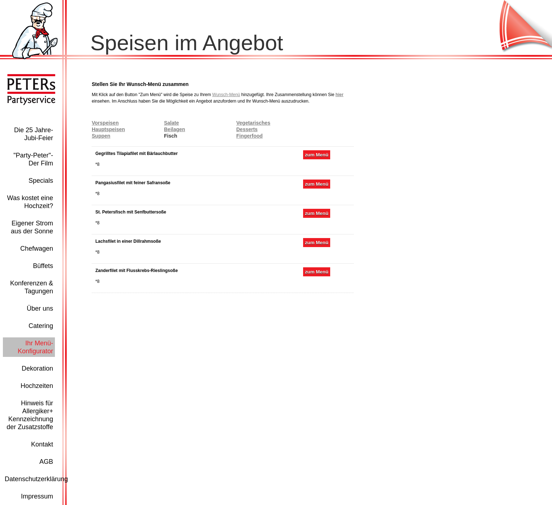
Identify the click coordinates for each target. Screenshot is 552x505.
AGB (46, 461)
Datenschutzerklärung (36, 479)
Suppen (101, 136)
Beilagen (174, 129)
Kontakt (42, 444)
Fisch (170, 136)
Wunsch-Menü (226, 94)
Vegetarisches (253, 123)
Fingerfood (249, 136)
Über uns (40, 308)
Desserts (247, 129)
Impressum (37, 496)
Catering (41, 325)
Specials (41, 180)
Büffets (43, 265)
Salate (171, 123)
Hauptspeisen (108, 129)
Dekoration (37, 368)
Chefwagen (36, 248)
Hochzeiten (37, 385)
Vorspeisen (105, 123)
